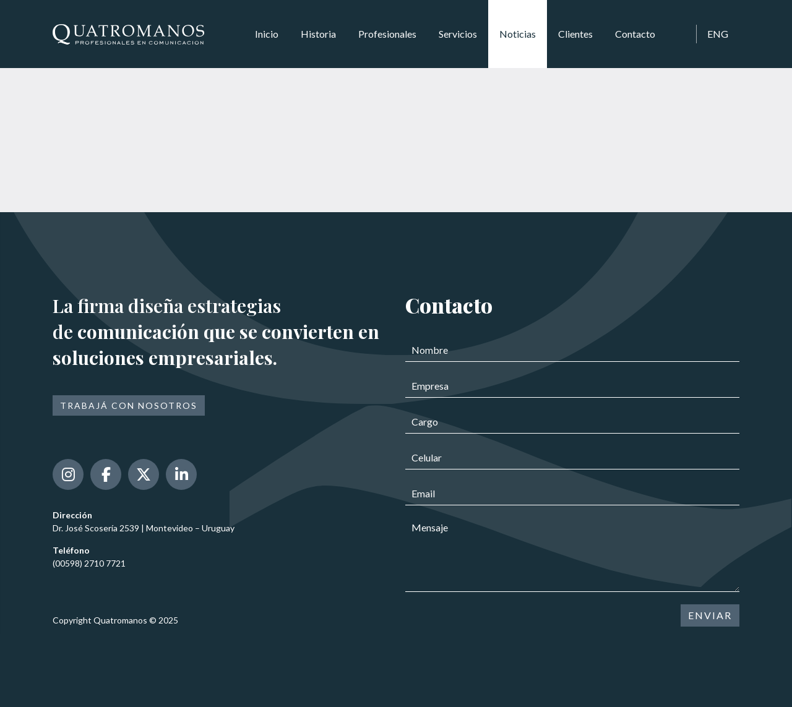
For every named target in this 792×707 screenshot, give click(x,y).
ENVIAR (710, 615)
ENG (717, 34)
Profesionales (387, 34)
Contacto (635, 34)
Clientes (575, 34)
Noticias (517, 34)
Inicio (266, 34)
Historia (318, 34)
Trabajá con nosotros (128, 405)
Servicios (458, 34)
